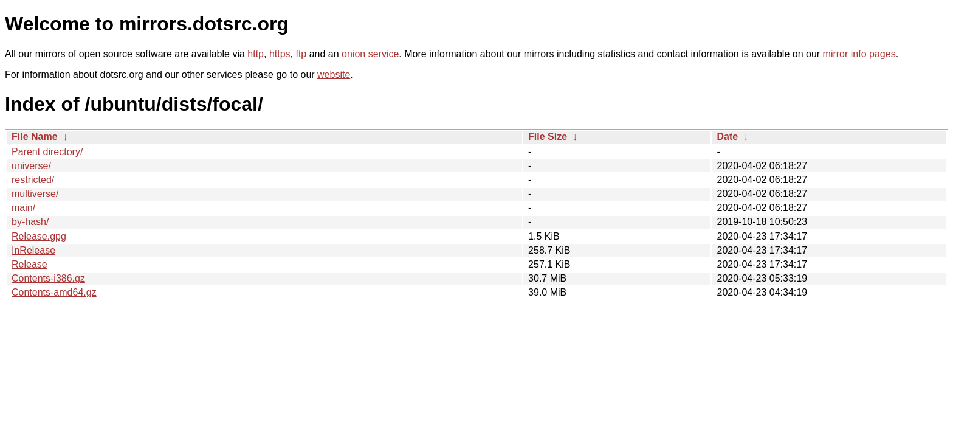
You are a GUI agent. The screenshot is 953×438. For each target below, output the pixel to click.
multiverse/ (35, 194)
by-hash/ (30, 222)
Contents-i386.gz (48, 278)
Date (727, 136)
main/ (23, 208)
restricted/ (33, 180)
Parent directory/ (47, 152)
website (333, 74)
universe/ (31, 166)
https (280, 54)
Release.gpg (39, 236)
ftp (300, 54)
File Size (547, 136)
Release (29, 264)
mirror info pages (859, 54)
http (255, 54)
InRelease (33, 250)
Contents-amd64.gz (54, 292)
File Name (35, 136)
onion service (370, 54)
